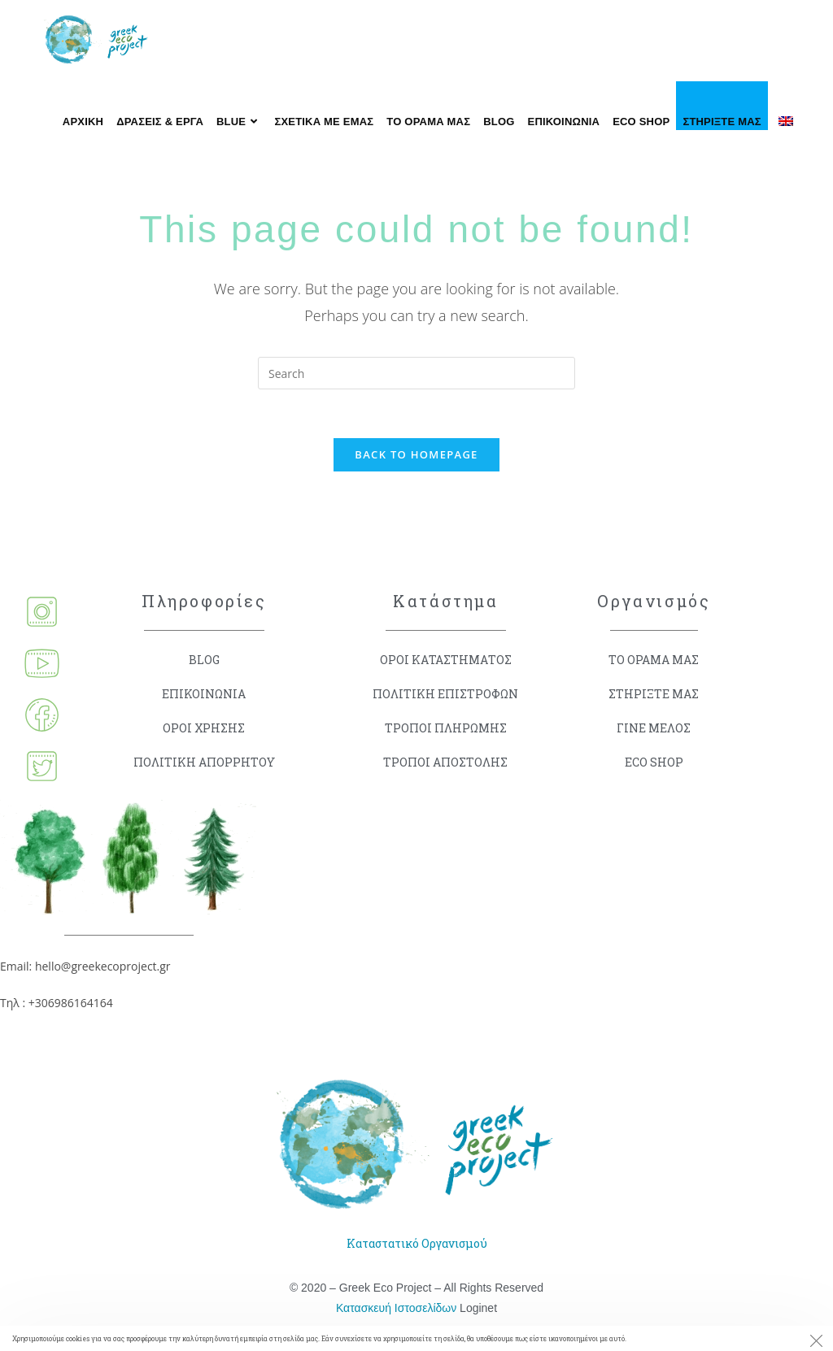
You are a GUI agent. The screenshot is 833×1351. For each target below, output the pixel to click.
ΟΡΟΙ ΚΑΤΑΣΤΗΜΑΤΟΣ (446, 659)
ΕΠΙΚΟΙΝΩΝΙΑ (204, 694)
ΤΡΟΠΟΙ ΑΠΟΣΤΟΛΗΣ (445, 762)
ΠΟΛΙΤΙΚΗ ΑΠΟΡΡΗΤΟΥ (204, 762)
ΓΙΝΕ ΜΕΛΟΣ (654, 728)
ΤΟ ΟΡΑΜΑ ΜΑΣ (653, 659)
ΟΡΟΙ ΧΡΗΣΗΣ (204, 728)
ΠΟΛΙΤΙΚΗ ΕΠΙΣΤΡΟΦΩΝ (445, 694)
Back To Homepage (416, 454)
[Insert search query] (416, 373)
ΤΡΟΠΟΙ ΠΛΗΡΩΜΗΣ (446, 728)
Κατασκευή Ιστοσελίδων (396, 1307)
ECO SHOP (654, 762)
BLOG (204, 659)
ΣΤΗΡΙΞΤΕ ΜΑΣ (653, 694)
